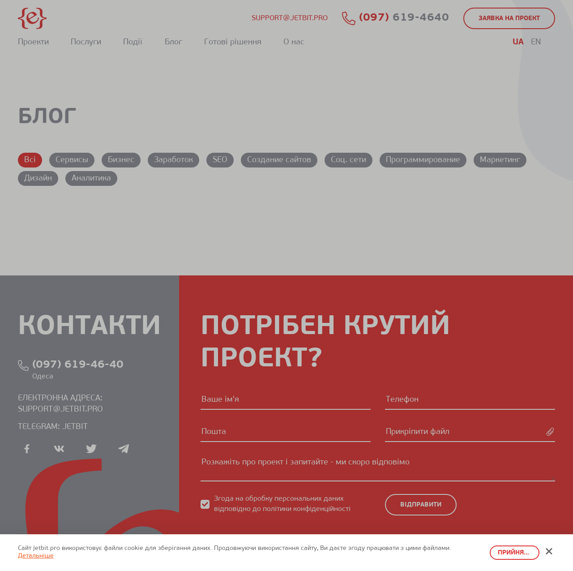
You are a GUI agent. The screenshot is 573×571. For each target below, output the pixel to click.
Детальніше (36, 556)
